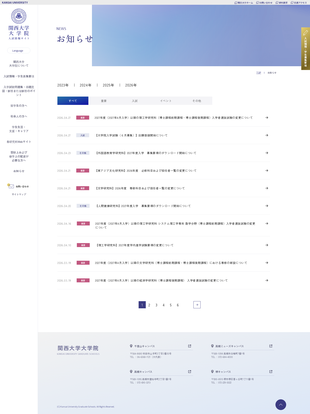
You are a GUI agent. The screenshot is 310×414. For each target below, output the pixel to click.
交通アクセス (300, 2)
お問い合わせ (265, 2)
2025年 (108, 84)
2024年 (86, 84)
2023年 (63, 84)
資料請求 (283, 2)
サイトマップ (19, 194)
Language (17, 50)
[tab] (72, 101)
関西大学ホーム (245, 2)
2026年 (131, 84)
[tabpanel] (163, 212)
